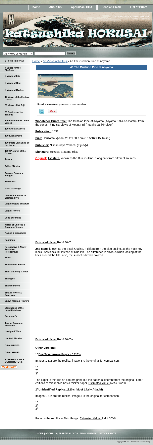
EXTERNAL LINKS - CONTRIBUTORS (15, 360)
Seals (8, 257)
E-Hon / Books (12, 166)
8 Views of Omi (12, 83)
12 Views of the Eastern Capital (17, 98)
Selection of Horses (15, 264)
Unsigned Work (13, 331)
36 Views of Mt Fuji (55, 61)
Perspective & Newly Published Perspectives (16, 249)
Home (36, 61)
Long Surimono (13, 217)
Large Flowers (12, 210)
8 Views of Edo (12, 76)
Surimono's (11, 316)
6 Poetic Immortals (14, 61)
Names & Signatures (15, 233)
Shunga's (10, 278)
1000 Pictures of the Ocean (15, 152)
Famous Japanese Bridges (14, 174)
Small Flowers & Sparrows (13, 293)
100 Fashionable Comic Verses (17, 121)
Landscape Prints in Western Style (15, 196)
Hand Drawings (13, 188)
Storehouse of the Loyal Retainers (14, 309)
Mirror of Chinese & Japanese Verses (15, 226)
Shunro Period (12, 285)
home (36, 7)
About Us (55, 7)
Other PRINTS (12, 345)
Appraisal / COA (81, 7)
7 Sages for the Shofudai (13, 69)
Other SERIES (12, 352)
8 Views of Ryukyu (14, 90)
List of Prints (138, 7)
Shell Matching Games (16, 271)
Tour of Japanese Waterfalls (14, 324)
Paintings (10, 240)
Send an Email (111, 7)
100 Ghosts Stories (15, 128)
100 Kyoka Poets (13, 136)
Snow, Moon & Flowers (17, 301)
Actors (8, 159)
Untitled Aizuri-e (13, 338)
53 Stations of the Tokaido (14, 113)
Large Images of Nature (17, 203)
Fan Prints (10, 181)
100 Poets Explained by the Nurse (17, 144)
